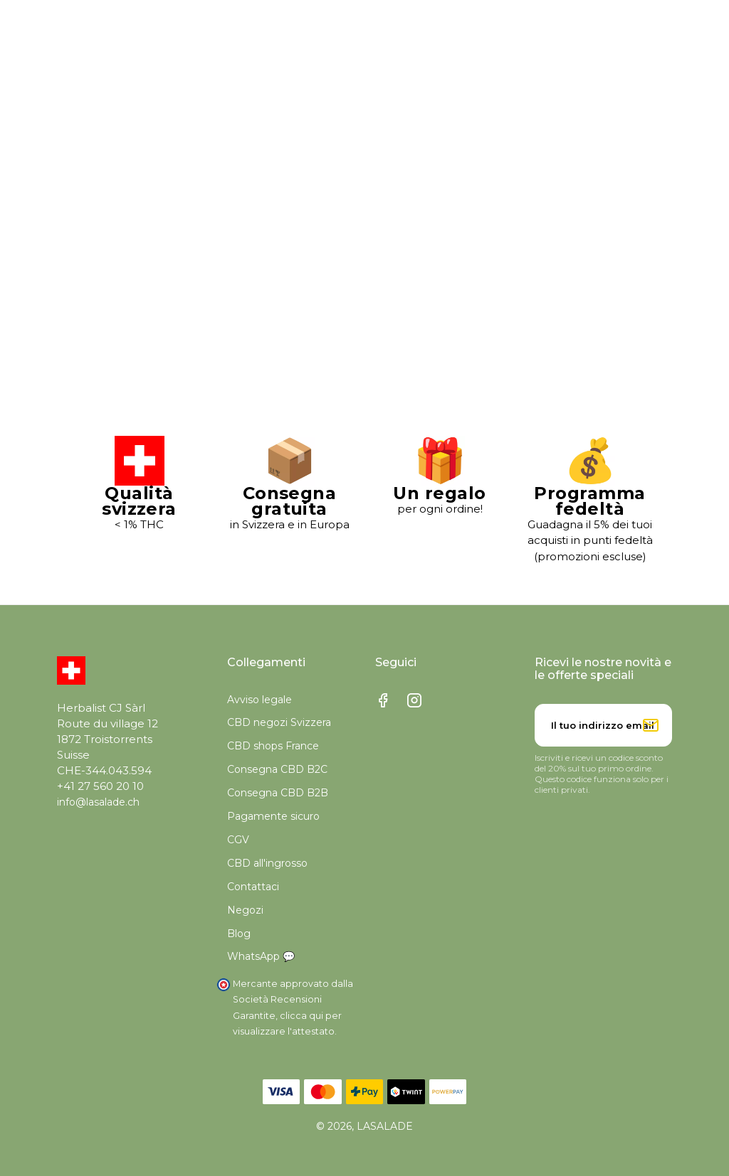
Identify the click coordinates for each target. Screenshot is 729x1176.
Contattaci (253, 886)
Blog (239, 933)
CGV (238, 839)
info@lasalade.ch (98, 802)
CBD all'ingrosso (267, 863)
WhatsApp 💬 (261, 956)
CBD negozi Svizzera (279, 722)
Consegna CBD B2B (277, 792)
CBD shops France (273, 745)
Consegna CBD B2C (277, 769)
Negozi (245, 910)
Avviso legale (259, 699)
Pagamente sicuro (273, 816)
